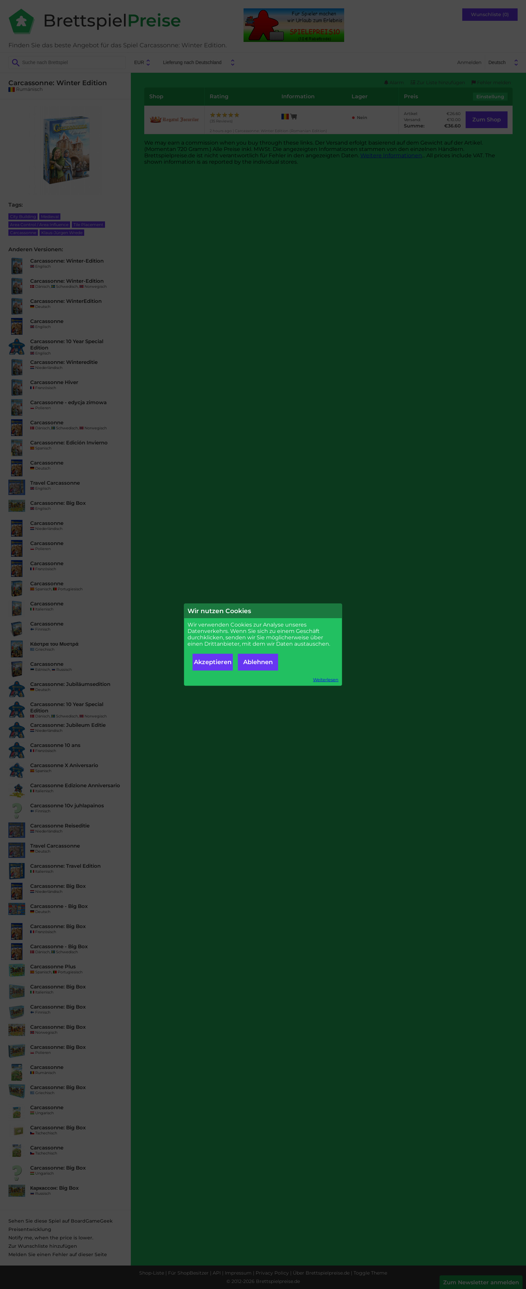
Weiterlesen (325, 679)
